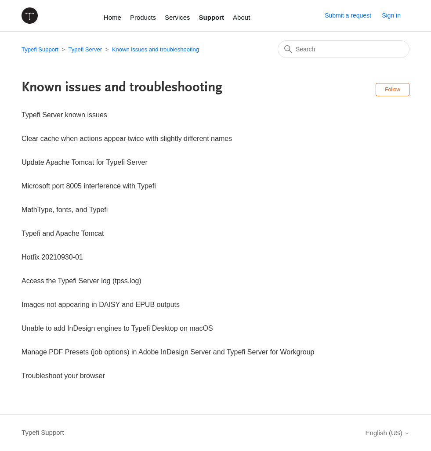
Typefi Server (85, 49)
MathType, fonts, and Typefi (65, 209)
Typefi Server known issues (64, 115)
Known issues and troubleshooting (155, 49)
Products (143, 17)
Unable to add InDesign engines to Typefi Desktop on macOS (117, 328)
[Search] (343, 49)
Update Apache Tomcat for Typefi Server (85, 162)
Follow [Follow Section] (392, 90)
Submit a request (348, 15)
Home (112, 17)
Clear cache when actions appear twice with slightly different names (127, 138)
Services (177, 17)
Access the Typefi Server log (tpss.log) (81, 281)
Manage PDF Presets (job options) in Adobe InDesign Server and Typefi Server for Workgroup (168, 352)
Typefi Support (40, 49)
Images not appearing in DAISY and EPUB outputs (101, 304)
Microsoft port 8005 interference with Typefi (89, 186)
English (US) (387, 433)
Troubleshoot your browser (63, 375)
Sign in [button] (391, 15)
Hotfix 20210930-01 (52, 257)
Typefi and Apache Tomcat (63, 233)
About (241, 17)
